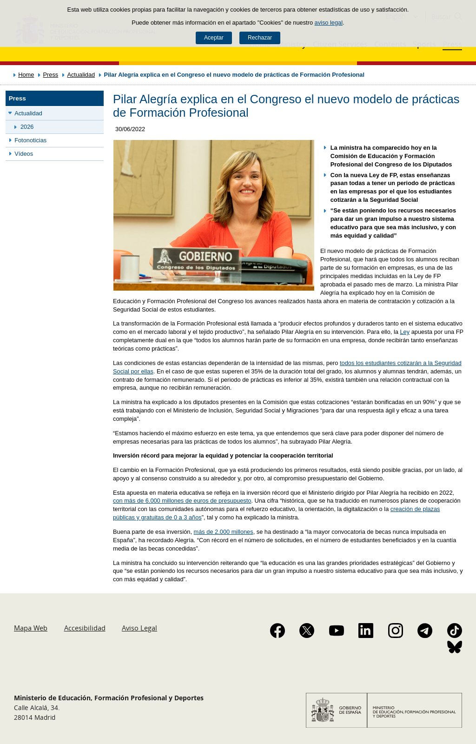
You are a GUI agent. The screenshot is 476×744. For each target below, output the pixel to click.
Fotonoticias (30, 140)
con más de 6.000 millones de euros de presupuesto (182, 500)
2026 (26, 126)
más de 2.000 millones (223, 531)
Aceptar (214, 37)
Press (51, 74)
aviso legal (329, 22)
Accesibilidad (85, 627)
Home (26, 74)
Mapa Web (30, 627)
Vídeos (23, 153)
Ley (405, 331)
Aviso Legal (139, 627)
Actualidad (81, 74)
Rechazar (260, 37)
